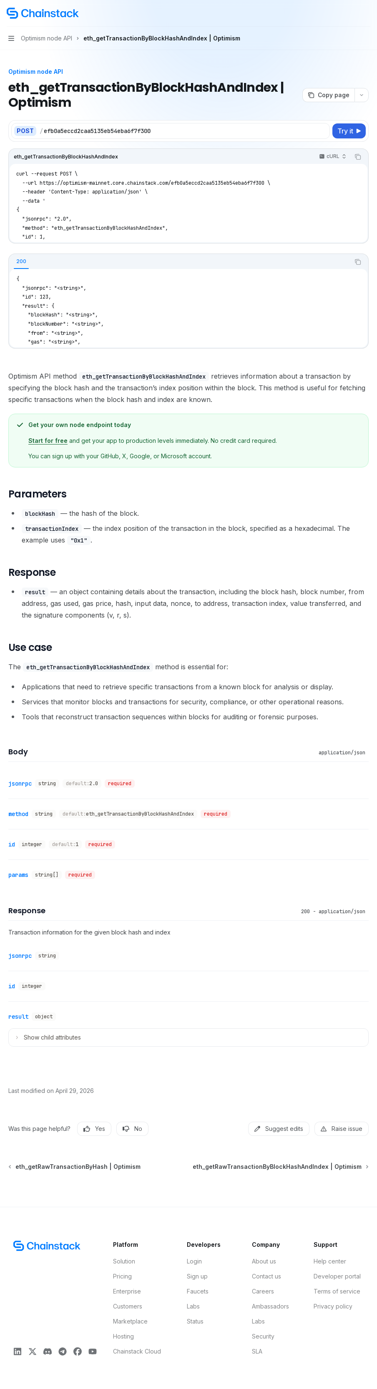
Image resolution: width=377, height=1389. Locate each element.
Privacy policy (333, 1306)
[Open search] (350, 13)
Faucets (198, 1291)
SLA (257, 1351)
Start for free (48, 440)
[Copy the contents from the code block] (357, 156)
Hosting (123, 1336)
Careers (263, 1291)
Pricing (122, 1276)
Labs (193, 1306)
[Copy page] (328, 95)
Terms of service (337, 1291)
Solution (124, 1261)
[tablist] (179, 262)
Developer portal (337, 1276)
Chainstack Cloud (137, 1351)
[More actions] (366, 13)
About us (264, 1261)
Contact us (266, 1276)
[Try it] (349, 130)
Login (194, 1261)
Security (263, 1336)
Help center (330, 1261)
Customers (127, 1306)
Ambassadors (270, 1306)
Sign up (197, 1276)
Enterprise (127, 1291)
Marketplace (130, 1321)
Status (195, 1321)
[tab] (21, 261)
